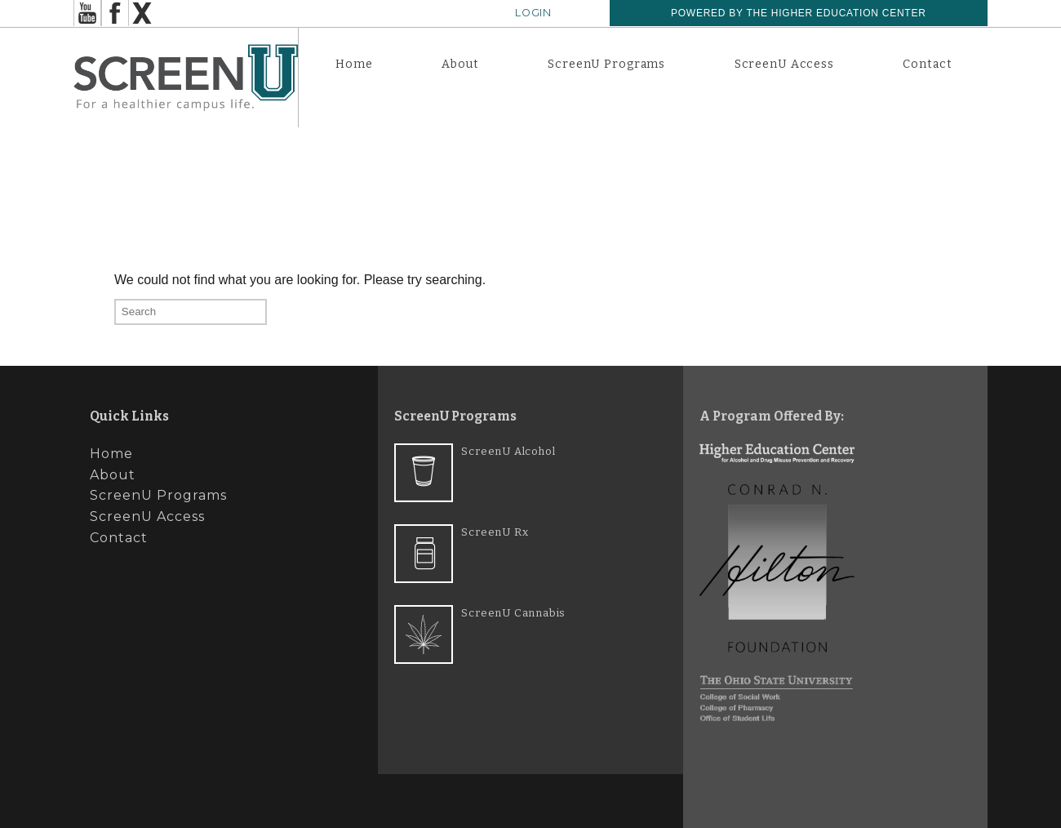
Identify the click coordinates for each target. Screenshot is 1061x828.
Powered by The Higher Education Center (798, 13)
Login (533, 13)
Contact (927, 64)
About (460, 64)
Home (354, 64)
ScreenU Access (784, 64)
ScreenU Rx (494, 532)
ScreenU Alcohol (508, 451)
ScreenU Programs (606, 64)
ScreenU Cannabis (513, 613)
